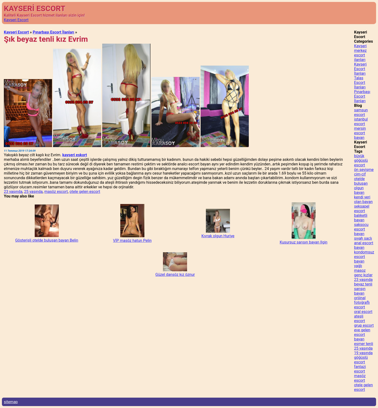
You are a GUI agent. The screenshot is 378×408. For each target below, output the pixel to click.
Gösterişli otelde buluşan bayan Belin (46, 240)
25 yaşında (33, 191)
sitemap (11, 402)
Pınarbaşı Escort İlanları (53, 32)
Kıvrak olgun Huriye (218, 236)
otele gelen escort (84, 191)
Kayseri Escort (16, 20)
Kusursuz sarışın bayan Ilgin (303, 242)
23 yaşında (13, 191)
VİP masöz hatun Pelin (132, 240)
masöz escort (56, 191)
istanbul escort (361, 121)
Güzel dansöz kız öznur (175, 274)
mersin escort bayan (360, 133)
